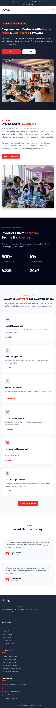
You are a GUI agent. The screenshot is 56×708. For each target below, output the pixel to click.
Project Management (9, 665)
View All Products (28, 504)
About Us (5, 631)
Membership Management (11, 668)
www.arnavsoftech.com (13, 688)
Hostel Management (9, 656)
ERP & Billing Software (10, 672)
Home (4, 628)
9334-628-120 (37, 2)
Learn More (10, 337)
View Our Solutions (11, 156)
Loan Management (9, 659)
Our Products (7, 634)
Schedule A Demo (8, 643)
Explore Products (11, 52)
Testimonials (6, 637)
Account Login (28, 4)
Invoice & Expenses (9, 662)
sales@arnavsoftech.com (22, 2)
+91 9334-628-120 (11, 695)
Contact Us (29, 52)
